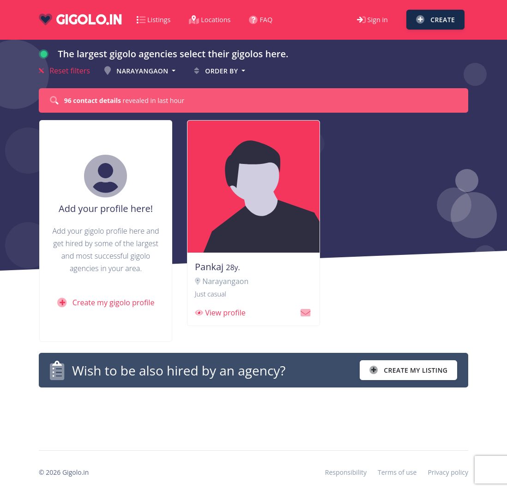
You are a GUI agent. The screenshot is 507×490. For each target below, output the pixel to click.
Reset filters (64, 71)
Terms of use (397, 472)
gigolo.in (80, 20)
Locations (209, 19)
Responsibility (346, 472)
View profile (220, 313)
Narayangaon (137, 71)
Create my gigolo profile (106, 302)
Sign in (372, 19)
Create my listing (408, 370)
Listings (153, 19)
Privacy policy (448, 472)
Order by (217, 71)
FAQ (260, 19)
